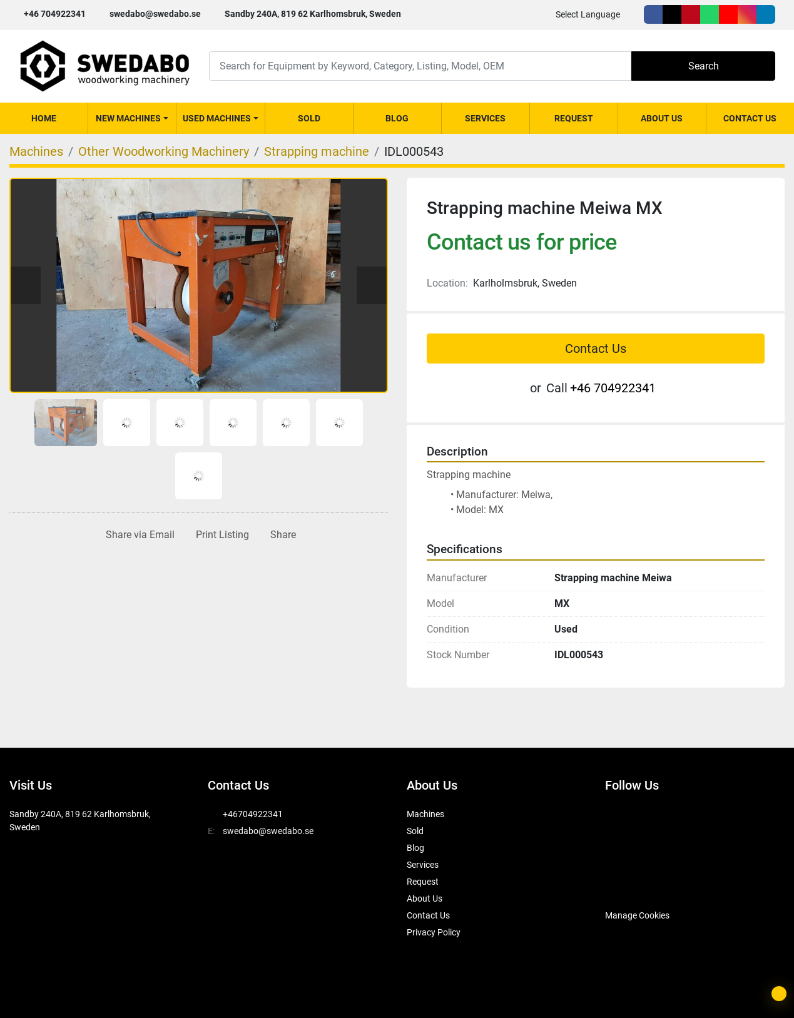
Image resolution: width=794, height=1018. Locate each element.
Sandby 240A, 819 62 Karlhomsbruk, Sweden (313, 14)
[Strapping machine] (316, 151)
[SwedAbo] (628, 884)
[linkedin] (765, 14)
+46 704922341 (55, 14)
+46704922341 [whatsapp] (253, 814)
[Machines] (36, 151)
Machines (425, 814)
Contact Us (749, 118)
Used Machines (217, 118)
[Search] (420, 66)
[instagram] (747, 14)
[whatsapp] (709, 14)
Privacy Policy (434, 932)
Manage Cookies (637, 915)
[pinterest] (690, 14)
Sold (309, 118)
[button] (132, 118)
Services (485, 118)
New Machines (128, 118)
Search (703, 66)
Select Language (588, 14)
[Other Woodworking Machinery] (163, 151)
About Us (662, 118)
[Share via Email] (138, 535)
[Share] (280, 535)
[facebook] (653, 14)
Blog (397, 118)
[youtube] (728, 14)
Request (573, 118)
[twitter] (672, 14)
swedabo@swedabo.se (155, 14)
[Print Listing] (220, 535)
